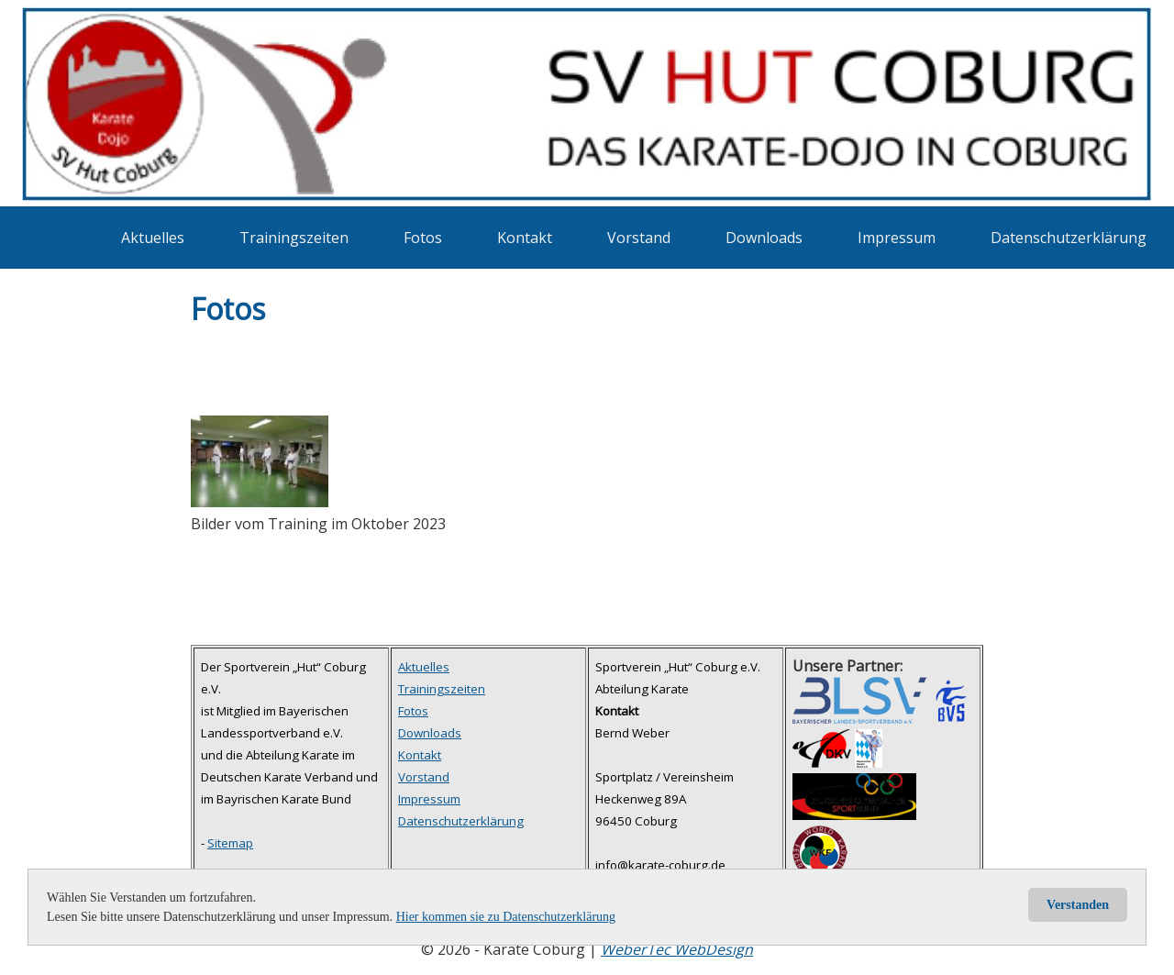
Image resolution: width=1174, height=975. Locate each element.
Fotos (423, 237)
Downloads (764, 237)
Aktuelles (152, 237)
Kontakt (524, 237)
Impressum (897, 237)
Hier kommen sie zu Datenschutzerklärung (505, 917)
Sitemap (230, 843)
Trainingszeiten (294, 237)
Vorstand (638, 237)
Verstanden (1078, 905)
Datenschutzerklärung (1068, 237)
